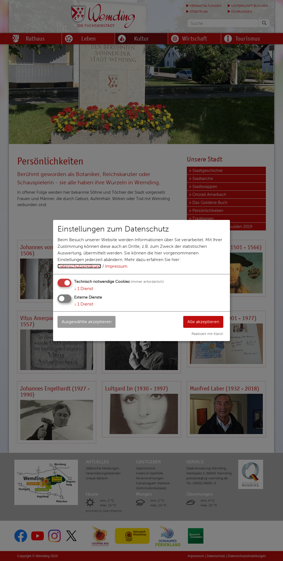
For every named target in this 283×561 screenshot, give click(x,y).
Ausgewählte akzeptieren (86, 321)
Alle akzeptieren (203, 321)
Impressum (116, 266)
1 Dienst (83, 288)
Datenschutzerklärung (79, 266)
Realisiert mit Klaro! (207, 334)
